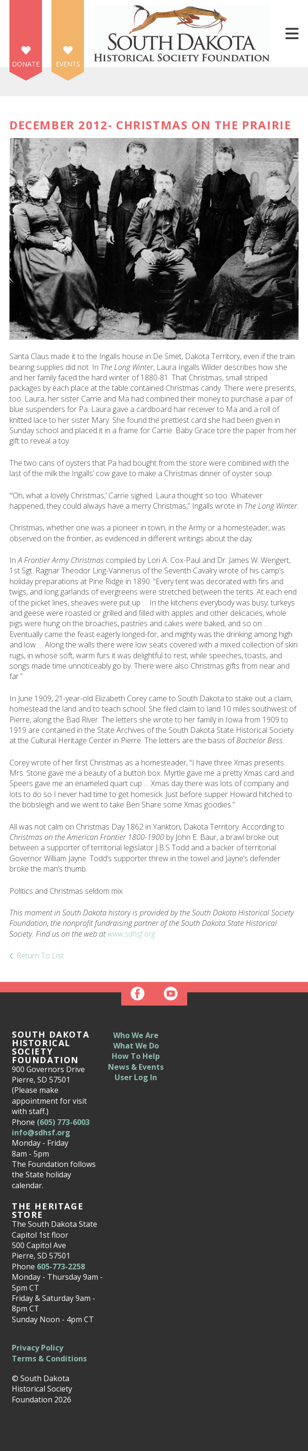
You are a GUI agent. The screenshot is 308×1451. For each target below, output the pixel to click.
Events (68, 63)
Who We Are (135, 1035)
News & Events (136, 1067)
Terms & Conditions (49, 1358)
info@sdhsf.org (41, 1132)
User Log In (136, 1077)
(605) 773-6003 (63, 1122)
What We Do (136, 1045)
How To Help (136, 1056)
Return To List (40, 955)
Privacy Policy (37, 1347)
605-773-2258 (61, 1266)
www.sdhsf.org (131, 934)
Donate (26, 63)
